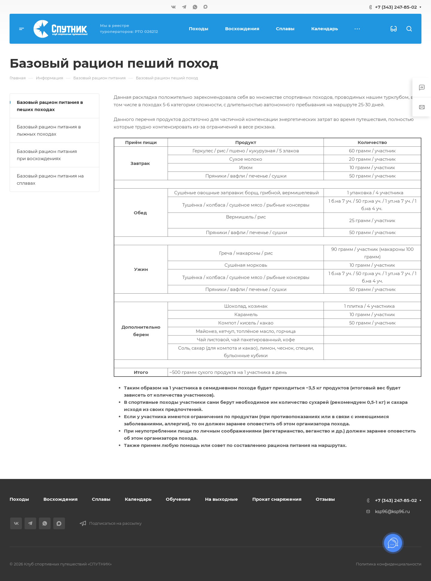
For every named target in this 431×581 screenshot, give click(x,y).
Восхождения (60, 499)
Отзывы (325, 499)
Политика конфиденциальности (388, 564)
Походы (19, 499)
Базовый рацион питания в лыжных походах (49, 130)
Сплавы (101, 499)
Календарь (138, 499)
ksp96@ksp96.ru (392, 511)
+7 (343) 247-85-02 (396, 7)
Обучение (178, 499)
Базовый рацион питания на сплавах (50, 179)
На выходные (221, 499)
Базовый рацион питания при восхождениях (47, 154)
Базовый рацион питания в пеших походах (50, 105)
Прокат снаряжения (276, 499)
